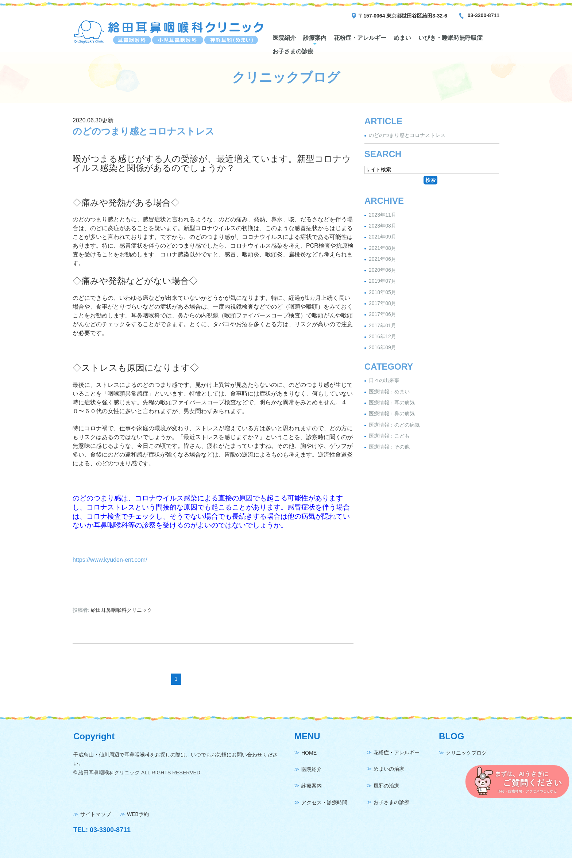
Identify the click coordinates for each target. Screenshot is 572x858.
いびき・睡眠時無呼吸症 (450, 38)
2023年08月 (382, 226)
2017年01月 (382, 325)
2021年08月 (382, 248)
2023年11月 (382, 215)
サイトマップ (95, 814)
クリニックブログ (466, 753)
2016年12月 (382, 336)
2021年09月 (382, 237)
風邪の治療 (386, 786)
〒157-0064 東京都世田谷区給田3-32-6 (402, 16)
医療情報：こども (389, 436)
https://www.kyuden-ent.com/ (110, 560)
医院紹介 (284, 38)
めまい (402, 38)
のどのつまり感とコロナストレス (143, 131)
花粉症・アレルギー (360, 38)
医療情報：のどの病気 (394, 425)
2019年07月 (382, 281)
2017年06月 (382, 314)
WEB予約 (138, 814)
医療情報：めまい (389, 391)
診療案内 (314, 38)
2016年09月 (382, 348)
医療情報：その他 (389, 447)
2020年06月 (382, 270)
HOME (309, 753)
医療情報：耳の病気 (392, 402)
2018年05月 (382, 292)
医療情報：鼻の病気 (392, 414)
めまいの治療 (389, 769)
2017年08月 (382, 303)
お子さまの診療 (293, 51)
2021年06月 (382, 259)
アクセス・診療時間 (324, 802)
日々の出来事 (384, 381)
